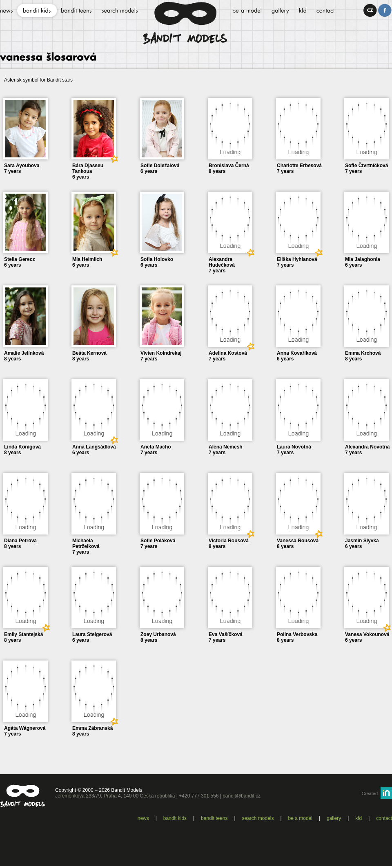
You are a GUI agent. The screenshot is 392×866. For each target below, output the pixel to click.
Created (370, 793)
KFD (358, 818)
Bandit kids (175, 818)
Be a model (300, 818)
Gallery (334, 818)
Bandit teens (214, 818)
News (143, 818)
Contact (384, 818)
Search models (258, 818)
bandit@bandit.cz (242, 796)
